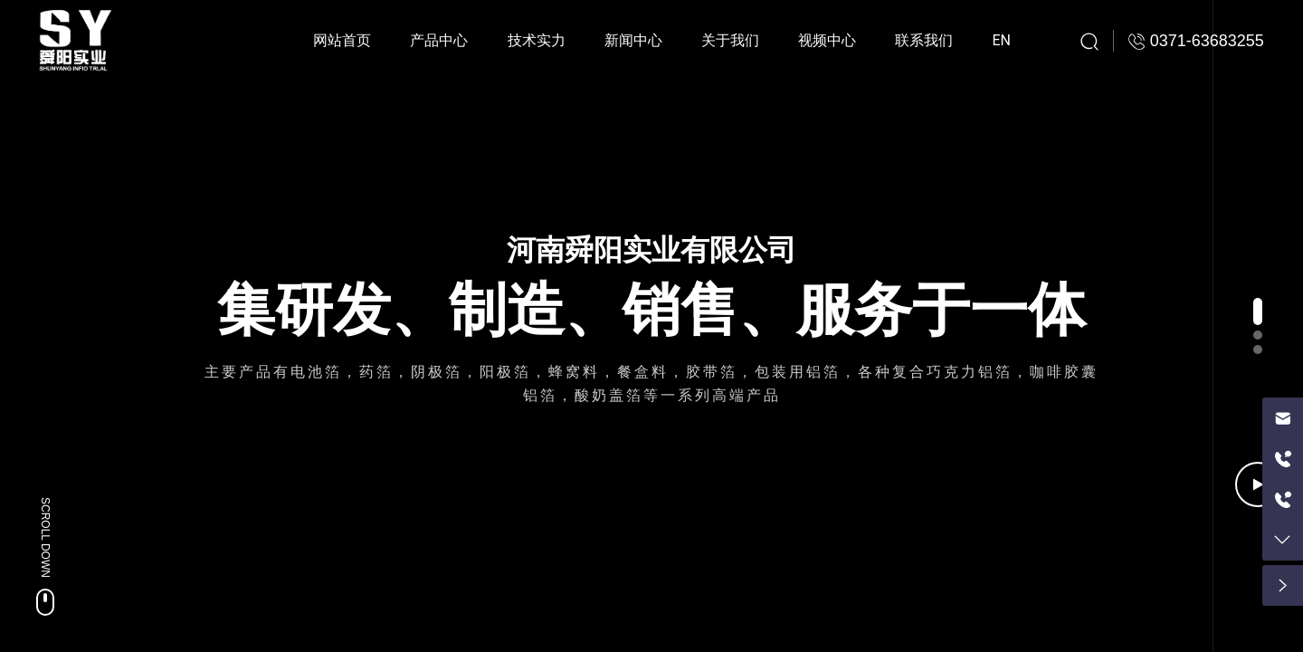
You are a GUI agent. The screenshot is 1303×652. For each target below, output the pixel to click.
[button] (1257, 311)
